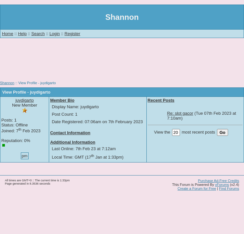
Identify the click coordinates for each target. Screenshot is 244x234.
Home (7, 33)
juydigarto (24, 100)
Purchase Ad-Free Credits (218, 181)
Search (38, 33)
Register (72, 33)
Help (22, 33)
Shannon (7, 83)
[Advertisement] (122, 61)
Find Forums (229, 188)
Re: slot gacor (180, 113)
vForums (222, 185)
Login (54, 33)
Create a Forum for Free (197, 188)
